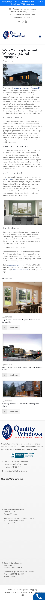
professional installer (20, 269)
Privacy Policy (28, 590)
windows (9, 179)
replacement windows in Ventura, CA (26, 88)
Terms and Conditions (15, 590)
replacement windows (16, 265)
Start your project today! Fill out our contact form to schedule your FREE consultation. (22, 2)
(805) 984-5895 (22, 461)
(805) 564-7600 (21, 464)
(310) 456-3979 (15, 467)
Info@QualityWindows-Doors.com (17, 471)
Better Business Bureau (26, 449)
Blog (35, 590)
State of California (28, 447)
